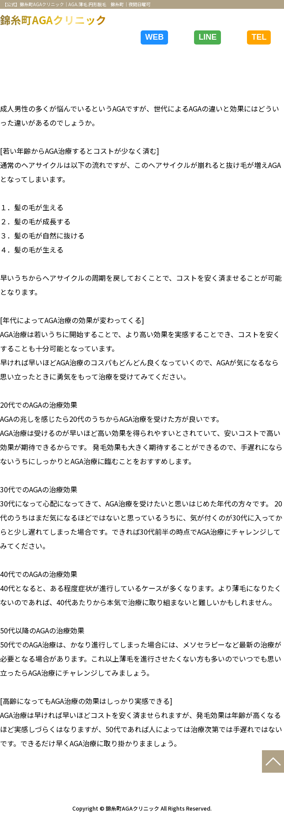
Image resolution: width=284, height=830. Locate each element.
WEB (154, 37)
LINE (207, 37)
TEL (258, 37)
